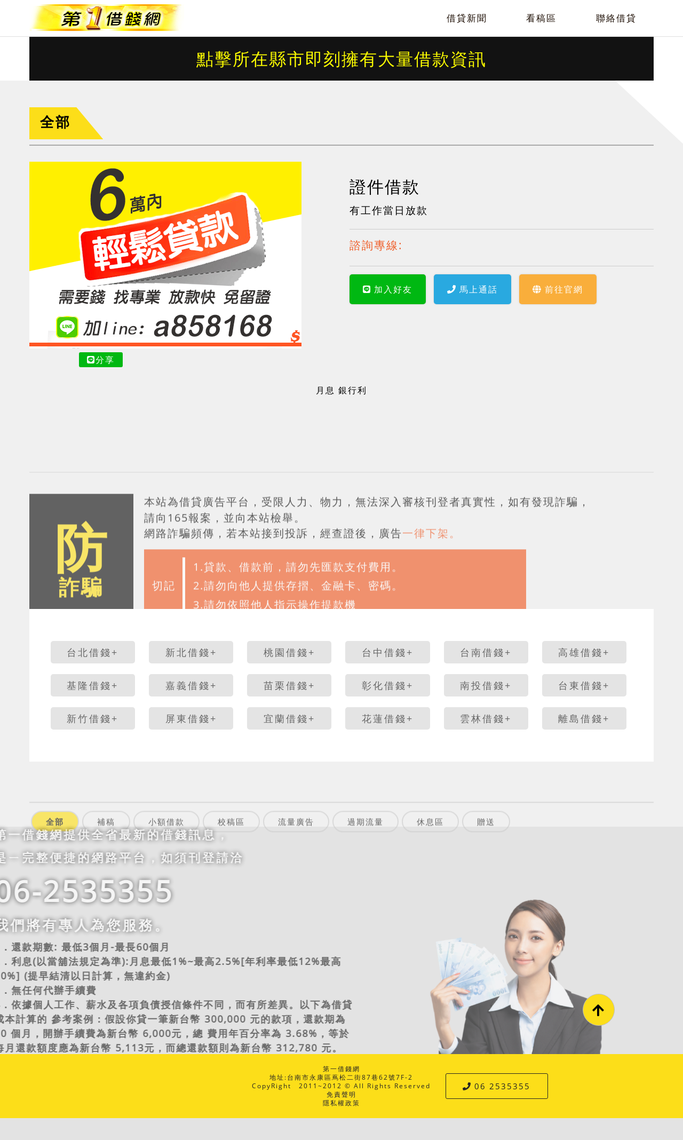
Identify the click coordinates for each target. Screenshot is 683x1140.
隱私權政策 (341, 1102)
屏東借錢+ (191, 718)
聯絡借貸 (616, 18)
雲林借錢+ (486, 718)
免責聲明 (341, 1094)
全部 (55, 122)
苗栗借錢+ (289, 685)
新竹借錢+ (92, 718)
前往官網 (558, 289)
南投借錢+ (486, 685)
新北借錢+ (191, 652)
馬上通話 (472, 289)
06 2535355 (496, 1086)
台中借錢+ (388, 652)
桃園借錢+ (289, 652)
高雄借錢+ (584, 652)
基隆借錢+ (92, 685)
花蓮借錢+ (388, 718)
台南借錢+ (486, 652)
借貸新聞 (467, 18)
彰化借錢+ (388, 685)
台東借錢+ (584, 685)
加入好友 (387, 289)
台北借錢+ (92, 652)
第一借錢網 (341, 1068)
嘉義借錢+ (191, 685)
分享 (101, 360)
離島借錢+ (584, 718)
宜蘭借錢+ (289, 718)
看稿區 (541, 18)
